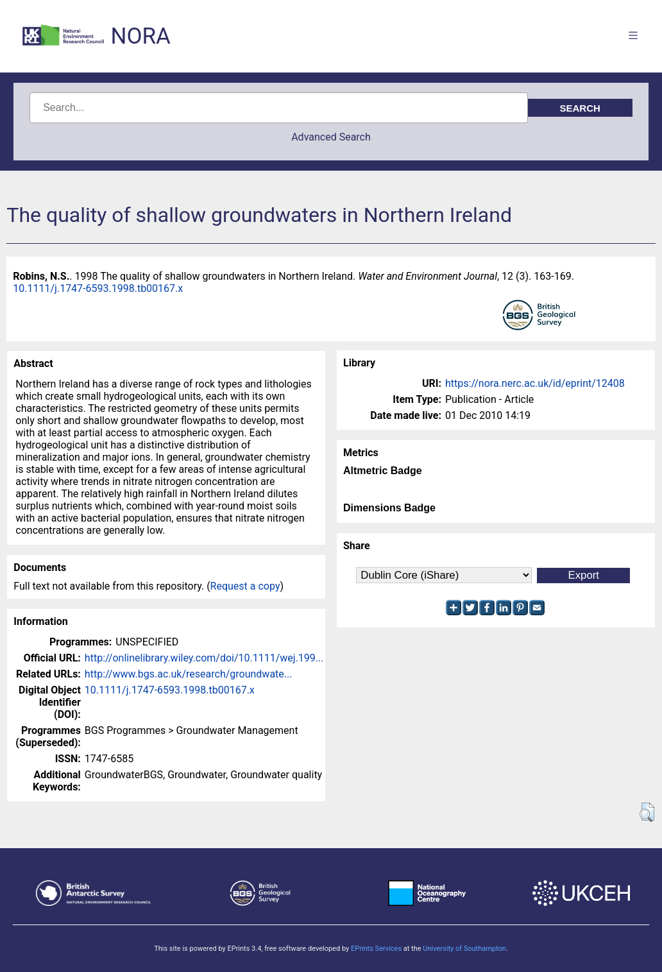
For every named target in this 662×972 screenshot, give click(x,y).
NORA (140, 36)
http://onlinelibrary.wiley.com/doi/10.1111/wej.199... (204, 658)
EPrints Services (376, 948)
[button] (647, 812)
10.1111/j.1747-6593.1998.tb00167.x (98, 288)
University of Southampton (464, 948)
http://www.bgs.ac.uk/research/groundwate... (189, 674)
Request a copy (245, 586)
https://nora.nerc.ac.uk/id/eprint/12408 (535, 383)
